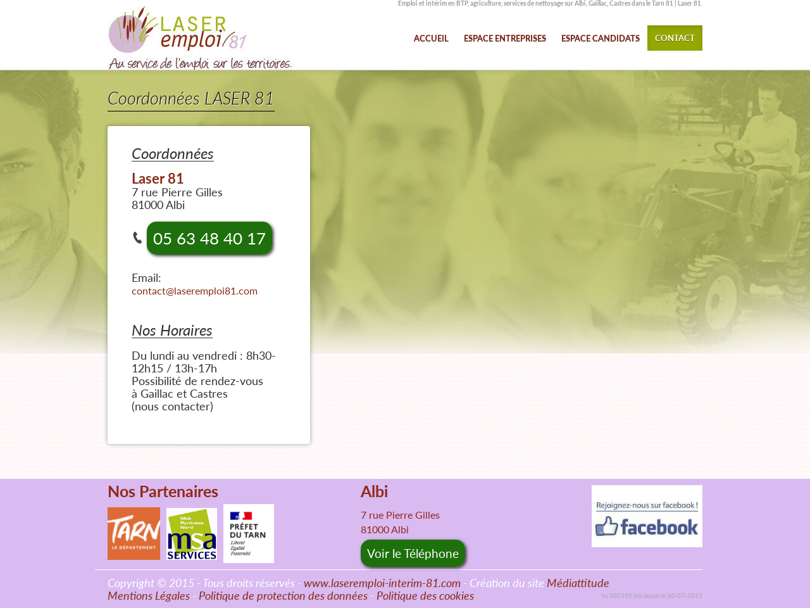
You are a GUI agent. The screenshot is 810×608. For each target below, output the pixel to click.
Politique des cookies (425, 595)
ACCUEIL (431, 38)
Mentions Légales (149, 595)
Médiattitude (578, 583)
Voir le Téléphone (413, 553)
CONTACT (675, 38)
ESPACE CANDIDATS (600, 38)
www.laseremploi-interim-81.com (382, 583)
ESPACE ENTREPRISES (505, 38)
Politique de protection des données (283, 595)
